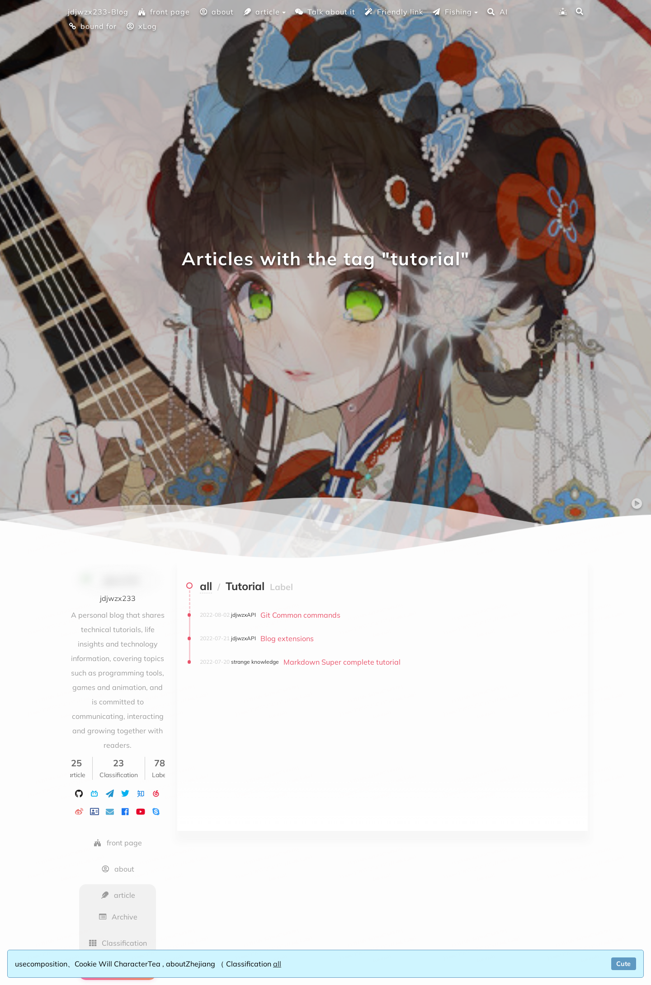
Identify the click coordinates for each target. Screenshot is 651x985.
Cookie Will (94, 963)
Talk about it (325, 11)
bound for (92, 26)
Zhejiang (201, 963)
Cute (623, 964)
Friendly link (393, 11)
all (277, 963)
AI (497, 11)
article (261, 11)
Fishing (452, 11)
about (216, 11)
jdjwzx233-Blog (98, 11)
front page (163, 11)
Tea (155, 963)
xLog (141, 26)
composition (47, 963)
